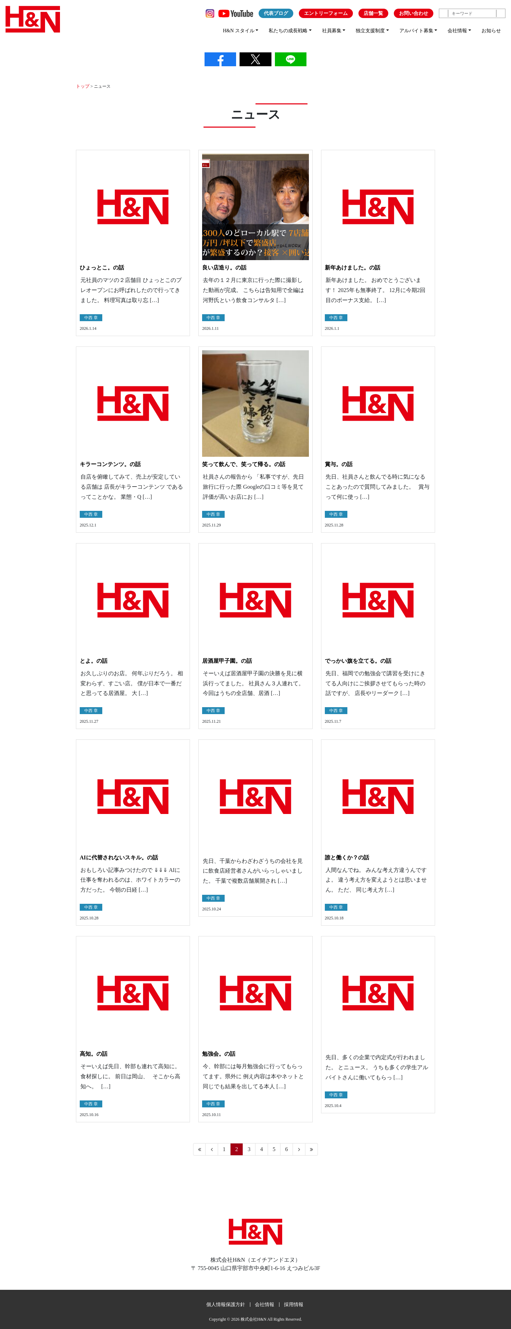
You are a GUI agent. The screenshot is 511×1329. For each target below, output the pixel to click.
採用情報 (293, 1304)
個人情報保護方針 (225, 1304)
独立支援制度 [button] (370, 30)
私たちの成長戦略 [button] (288, 30)
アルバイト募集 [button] (416, 30)
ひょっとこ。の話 (102, 267)
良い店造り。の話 (224, 267)
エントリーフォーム (326, 13)
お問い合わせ (413, 13)
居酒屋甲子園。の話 (227, 660)
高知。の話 (93, 1053)
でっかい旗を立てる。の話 (358, 660)
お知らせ (491, 30)
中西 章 (91, 317)
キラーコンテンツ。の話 (110, 464)
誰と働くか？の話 (347, 857)
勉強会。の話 (218, 1053)
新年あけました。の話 (352, 267)
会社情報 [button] (457, 30)
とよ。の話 (93, 660)
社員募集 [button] (331, 30)
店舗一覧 (373, 13)
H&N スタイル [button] (238, 30)
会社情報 (264, 1304)
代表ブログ (276, 13)
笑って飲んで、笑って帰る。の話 (243, 464)
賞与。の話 (339, 464)
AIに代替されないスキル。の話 (119, 857)
